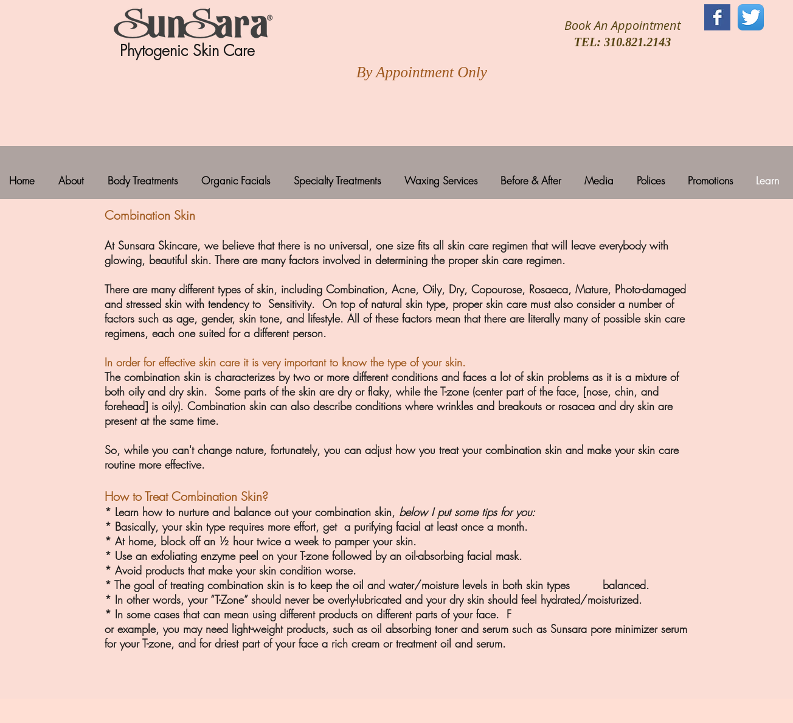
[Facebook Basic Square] (717, 17)
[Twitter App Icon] (751, 17)
